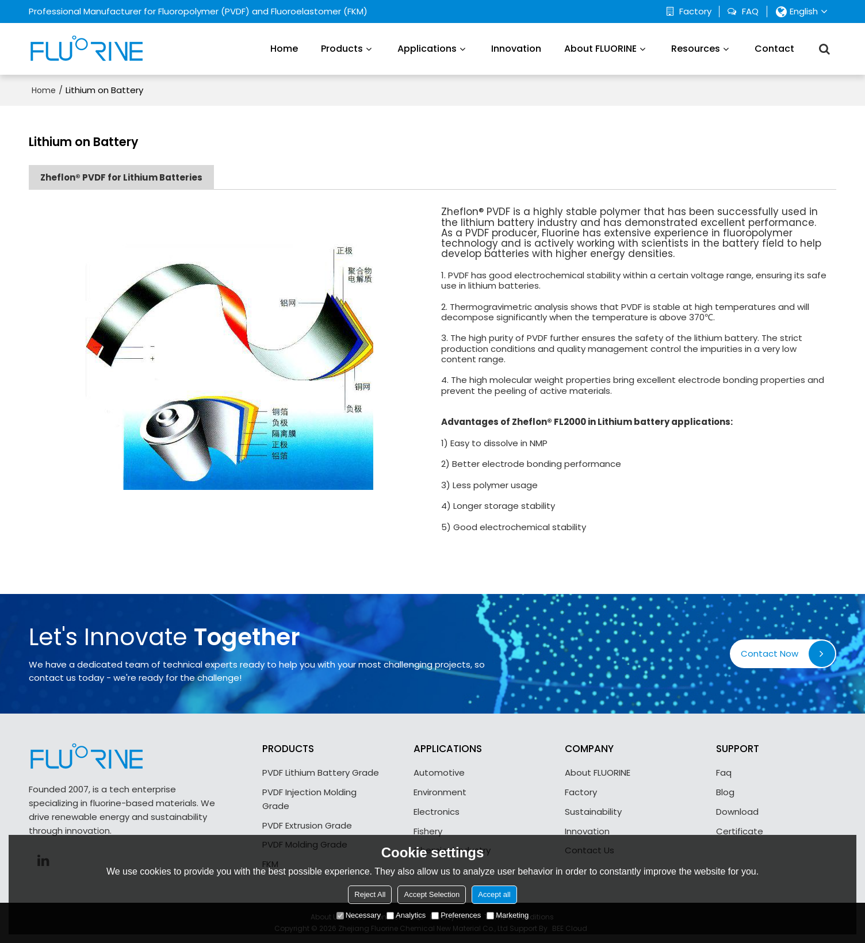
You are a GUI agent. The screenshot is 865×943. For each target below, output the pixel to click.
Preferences (456, 915)
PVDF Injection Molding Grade (309, 799)
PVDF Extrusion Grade (307, 825)
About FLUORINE (600, 48)
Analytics (406, 915)
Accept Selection (432, 894)
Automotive (439, 772)
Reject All (369, 894)
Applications (427, 48)
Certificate (739, 831)
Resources (695, 48)
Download (737, 812)
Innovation (516, 48)
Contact (774, 48)
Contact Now (769, 653)
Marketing (508, 915)
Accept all (494, 894)
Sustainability (593, 812)
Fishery (428, 831)
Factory (695, 11)
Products (342, 48)
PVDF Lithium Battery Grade (320, 772)
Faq (724, 772)
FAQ (750, 11)
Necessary (358, 915)
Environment (440, 792)
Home (284, 48)
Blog (725, 792)
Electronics (437, 812)
